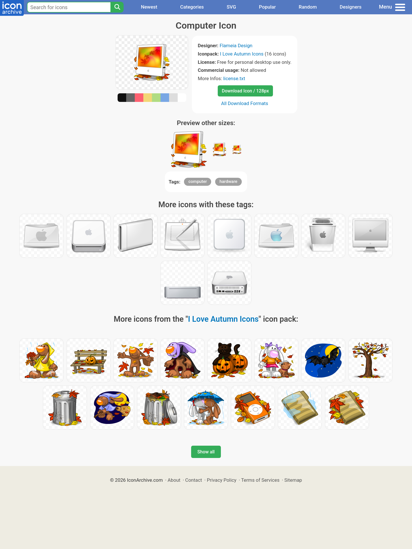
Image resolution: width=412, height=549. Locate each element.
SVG (231, 7)
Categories (192, 7)
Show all (206, 452)
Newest (149, 7)
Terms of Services (260, 480)
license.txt (234, 78)
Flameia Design (235, 45)
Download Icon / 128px (245, 91)
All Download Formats (244, 103)
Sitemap (293, 480)
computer (197, 181)
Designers (350, 7)
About (174, 480)
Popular (267, 7)
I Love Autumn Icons (242, 54)
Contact (193, 480)
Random (308, 7)
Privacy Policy (221, 480)
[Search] (117, 7)
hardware (228, 181)
